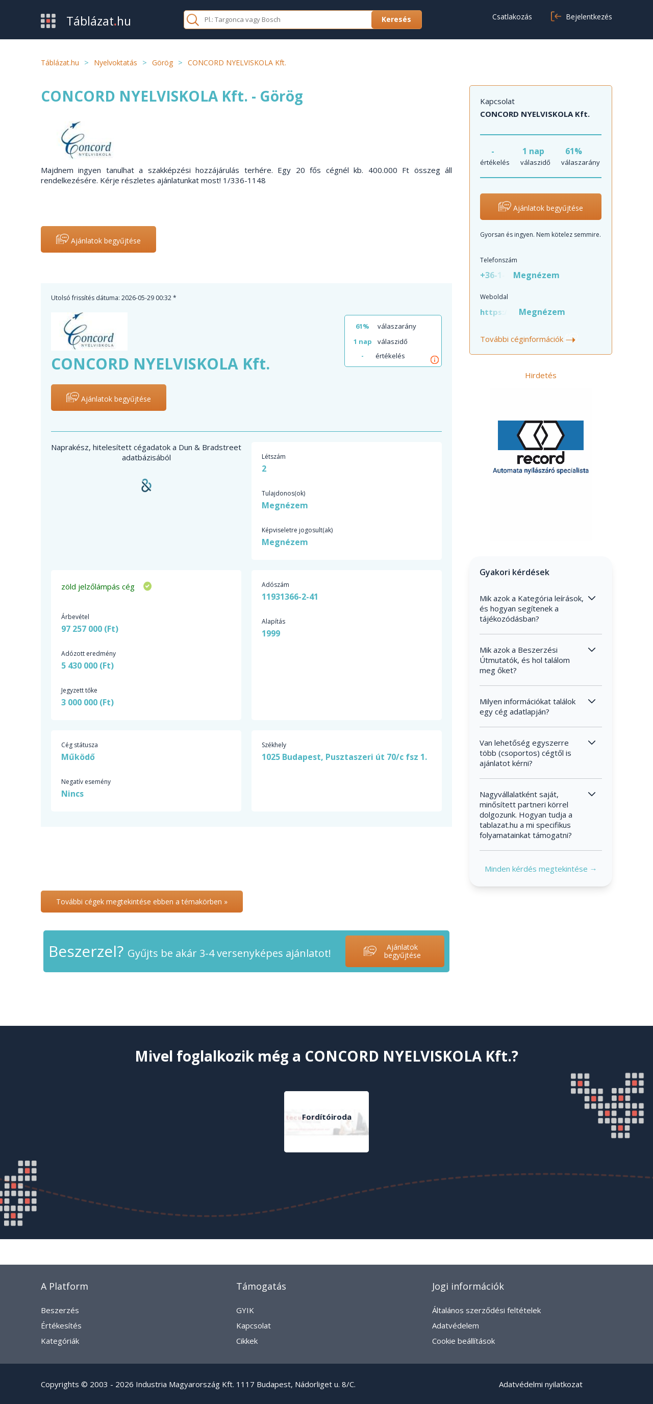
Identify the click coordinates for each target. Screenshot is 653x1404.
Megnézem (536, 275)
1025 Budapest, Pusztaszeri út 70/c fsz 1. (344, 756)
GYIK (245, 1310)
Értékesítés (61, 1325)
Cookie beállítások (463, 1341)
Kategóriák (60, 1341)
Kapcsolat (253, 1325)
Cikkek (247, 1341)
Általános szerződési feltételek (486, 1310)
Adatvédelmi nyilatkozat (541, 1384)
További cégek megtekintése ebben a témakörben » (142, 901)
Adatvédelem (455, 1325)
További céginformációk (529, 339)
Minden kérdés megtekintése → (541, 869)
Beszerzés (60, 1310)
